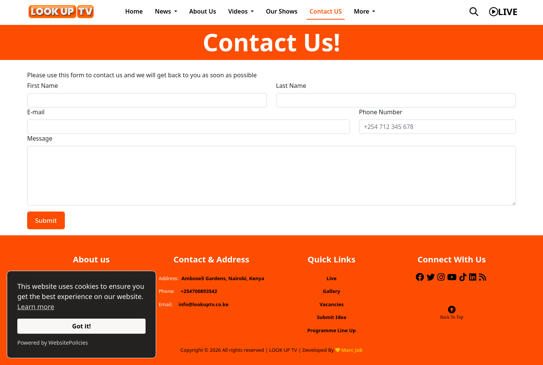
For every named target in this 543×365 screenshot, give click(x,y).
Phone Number (380, 112)
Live (331, 278)
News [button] (164, 11)
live (503, 11)
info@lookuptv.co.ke (204, 304)
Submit (46, 220)
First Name (42, 85)
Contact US (326, 11)
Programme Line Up (331, 330)
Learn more (35, 306)
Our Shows (282, 11)
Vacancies (331, 304)
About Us (202, 11)
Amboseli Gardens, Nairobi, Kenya (222, 278)
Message (39, 138)
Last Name (291, 85)
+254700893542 (199, 291)
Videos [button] (238, 11)
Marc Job (351, 350)
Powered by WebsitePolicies (52, 342)
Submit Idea (331, 317)
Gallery (331, 291)
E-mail (35, 112)
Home (134, 11)
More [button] (362, 11)
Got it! (81, 326)
